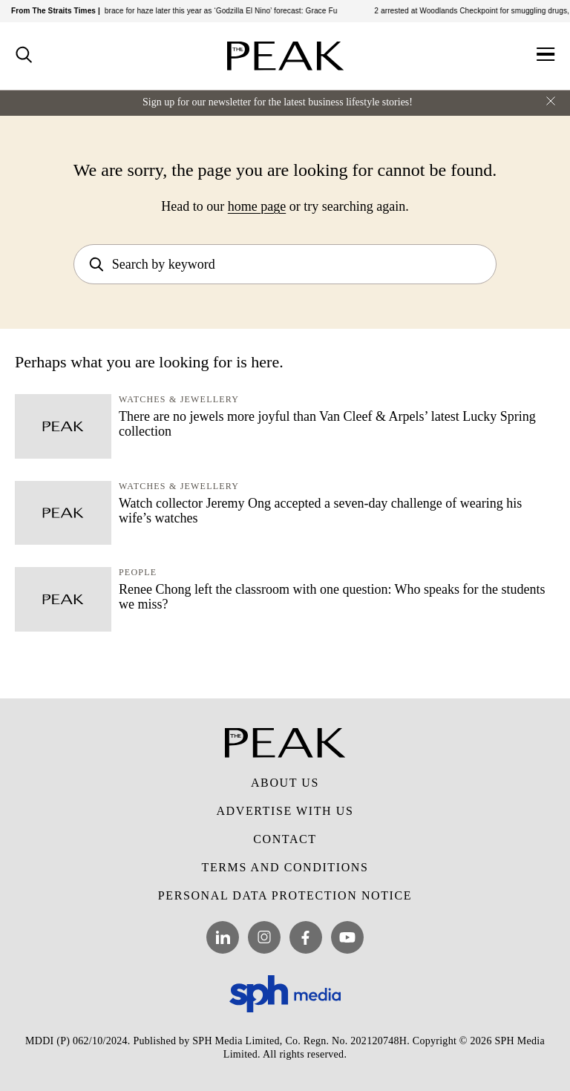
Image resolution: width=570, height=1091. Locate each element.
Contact (284, 839)
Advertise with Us (284, 811)
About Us (285, 782)
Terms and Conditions (285, 867)
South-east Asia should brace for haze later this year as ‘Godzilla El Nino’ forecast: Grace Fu (185, 11)
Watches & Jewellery (179, 399)
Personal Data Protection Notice (285, 895)
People (138, 572)
